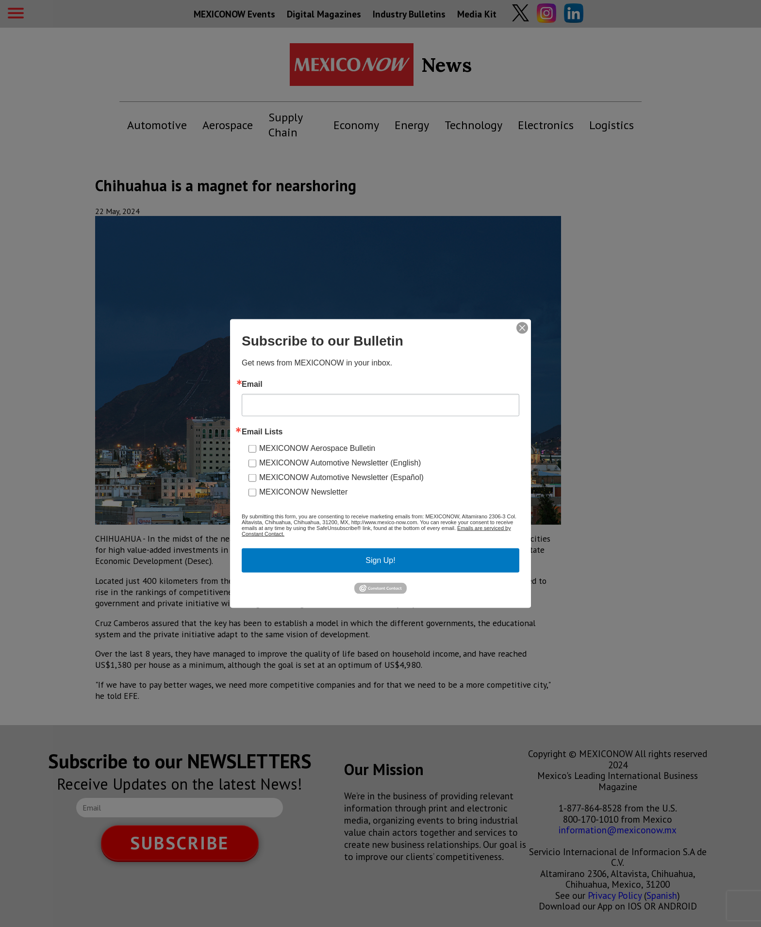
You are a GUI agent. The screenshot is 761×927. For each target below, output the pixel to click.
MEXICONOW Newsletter (303, 492)
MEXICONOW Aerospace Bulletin (317, 448)
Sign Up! (380, 560)
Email (252, 384)
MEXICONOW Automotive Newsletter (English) (340, 463)
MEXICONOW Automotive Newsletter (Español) (341, 477)
